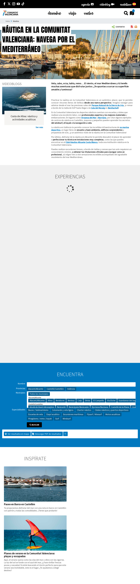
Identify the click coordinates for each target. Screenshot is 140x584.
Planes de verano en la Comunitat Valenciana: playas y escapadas (29, 555)
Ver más (39, 127)
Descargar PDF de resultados (46, 434)
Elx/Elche (111, 400)
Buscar (34, 424)
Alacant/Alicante (37, 400)
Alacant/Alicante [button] (35, 389)
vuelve (88, 12)
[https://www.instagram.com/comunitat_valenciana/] (13, 4)
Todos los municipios (39, 394)
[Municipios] (81, 399)
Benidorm (60, 400)
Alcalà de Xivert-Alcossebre (41, 407)
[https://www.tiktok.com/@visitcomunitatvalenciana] (22, 4)
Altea (50, 400)
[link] (132, 27)
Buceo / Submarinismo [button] (38, 410)
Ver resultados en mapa (17, 434)
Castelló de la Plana (120, 407)
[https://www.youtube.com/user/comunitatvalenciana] (18, 4)
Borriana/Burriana (99, 407)
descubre (54, 12)
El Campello (98, 400)
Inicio (8, 21)
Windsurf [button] (67, 418)
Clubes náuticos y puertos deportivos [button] (111, 410)
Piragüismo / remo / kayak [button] (40, 418)
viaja (72, 12)
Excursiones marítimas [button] (73, 414)
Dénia (87, 400)
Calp (79, 400)
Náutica (16, 21)
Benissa (71, 400)
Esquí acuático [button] (52, 414)
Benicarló (61, 407)
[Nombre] (81, 384)
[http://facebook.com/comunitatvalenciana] (4, 4)
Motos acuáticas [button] (112, 414)
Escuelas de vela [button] (35, 414)
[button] (118, 27)
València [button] (71, 389)
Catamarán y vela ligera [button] (62, 410)
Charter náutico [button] (84, 410)
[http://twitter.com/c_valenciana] (9, 4)
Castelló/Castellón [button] (55, 389)
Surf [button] (57, 418)
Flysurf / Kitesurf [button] (94, 414)
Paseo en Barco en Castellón (19, 504)
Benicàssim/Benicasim (78, 407)
